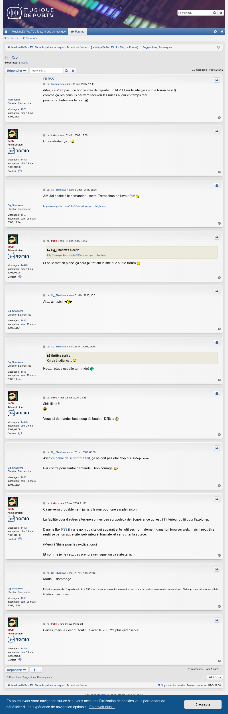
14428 (24, 159)
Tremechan (14, 99)
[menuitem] (215, 31)
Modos (24, 62)
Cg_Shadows (15, 205)
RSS (64, 529)
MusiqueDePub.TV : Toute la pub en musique (39, 31)
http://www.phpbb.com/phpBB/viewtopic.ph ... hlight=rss (74, 206)
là (113, 419)
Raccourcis (6, 32)
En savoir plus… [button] (102, 707)
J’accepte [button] (203, 704)
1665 (23, 214)
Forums (79, 31)
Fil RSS (11, 57)
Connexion (32, 38)
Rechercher (13, 38)
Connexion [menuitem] (223, 32)
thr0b (11, 141)
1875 (23, 109)
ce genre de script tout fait (70, 458)
